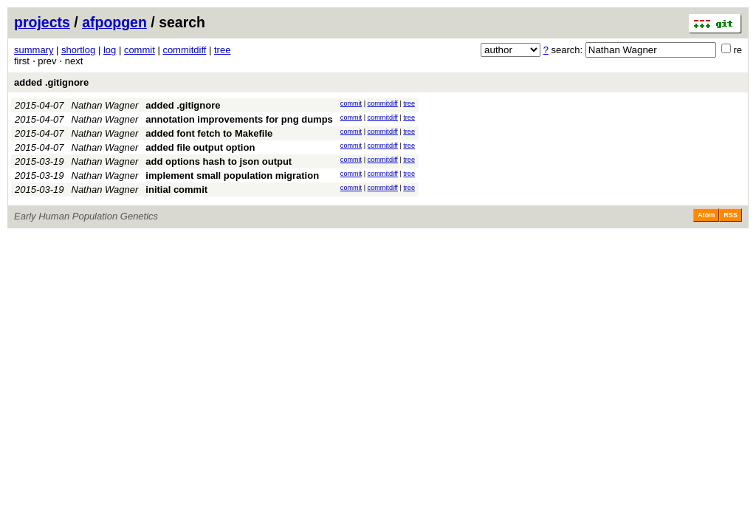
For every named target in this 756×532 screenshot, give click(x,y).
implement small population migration (232, 175)
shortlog (78, 49)
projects (42, 22)
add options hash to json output (218, 161)
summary (33, 49)
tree (222, 49)
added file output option (200, 147)
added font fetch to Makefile (208, 133)
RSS (731, 215)
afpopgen (114, 22)
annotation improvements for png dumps (239, 119)
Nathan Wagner (105, 105)
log (109, 49)
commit (139, 49)
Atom (706, 215)
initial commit (176, 189)
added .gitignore (51, 82)
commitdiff (184, 49)
